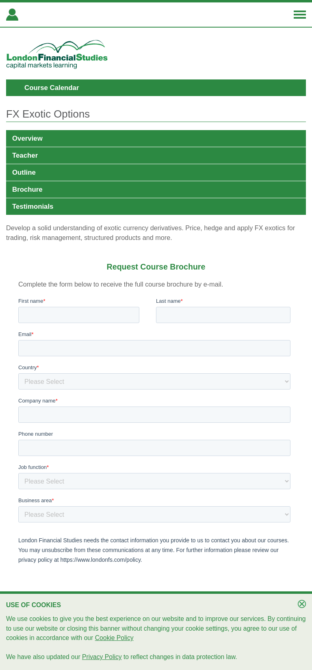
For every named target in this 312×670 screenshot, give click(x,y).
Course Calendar (51, 88)
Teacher (25, 155)
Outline (24, 172)
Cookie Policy (114, 637)
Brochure (27, 189)
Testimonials (32, 206)
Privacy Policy (102, 656)
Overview (27, 138)
